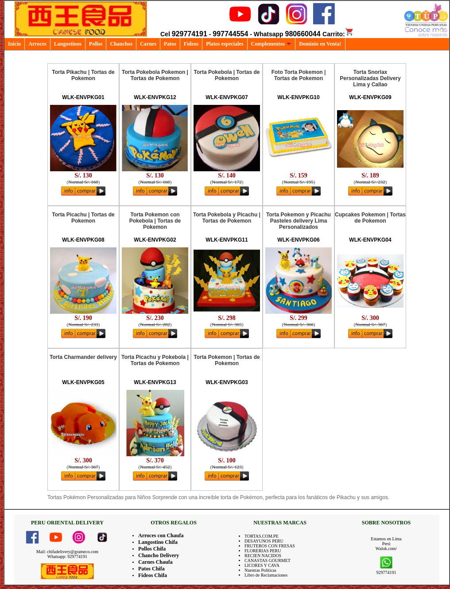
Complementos (271, 44)
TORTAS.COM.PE (261, 536)
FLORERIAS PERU (262, 550)
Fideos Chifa (152, 575)
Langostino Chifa (158, 542)
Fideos (191, 44)
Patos (170, 44)
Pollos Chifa (152, 549)
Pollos (96, 44)
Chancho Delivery (158, 555)
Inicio (14, 44)
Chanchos (121, 44)
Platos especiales (224, 44)
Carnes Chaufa (155, 562)
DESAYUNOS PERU (263, 541)
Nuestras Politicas (260, 570)
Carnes (148, 44)
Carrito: (338, 34)
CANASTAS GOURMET (267, 560)
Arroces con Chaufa (160, 535)
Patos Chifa (151, 569)
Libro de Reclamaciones (265, 575)
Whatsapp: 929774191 (67, 556)
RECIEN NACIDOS (262, 555)
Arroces (37, 44)
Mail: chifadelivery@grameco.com (67, 551)
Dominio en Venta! (320, 44)
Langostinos (67, 44)
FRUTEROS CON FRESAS (269, 545)
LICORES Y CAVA (261, 565)
